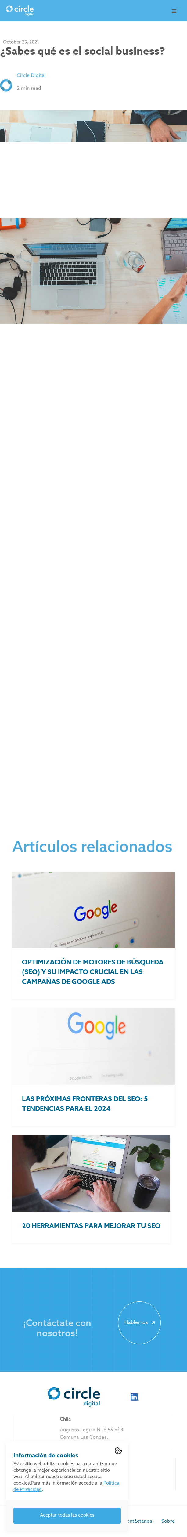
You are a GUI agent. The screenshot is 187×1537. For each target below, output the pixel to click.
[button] (174, 11)
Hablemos (140, 1323)
